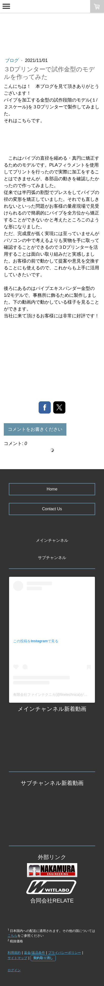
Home (52, 489)
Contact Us (52, 509)
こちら (12, 935)
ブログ (12, 60)
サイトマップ (17, 958)
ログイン (14, 970)
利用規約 (14, 952)
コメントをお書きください (35, 429)
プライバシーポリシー (64, 952)
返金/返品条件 (34, 952)
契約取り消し (43, 958)
